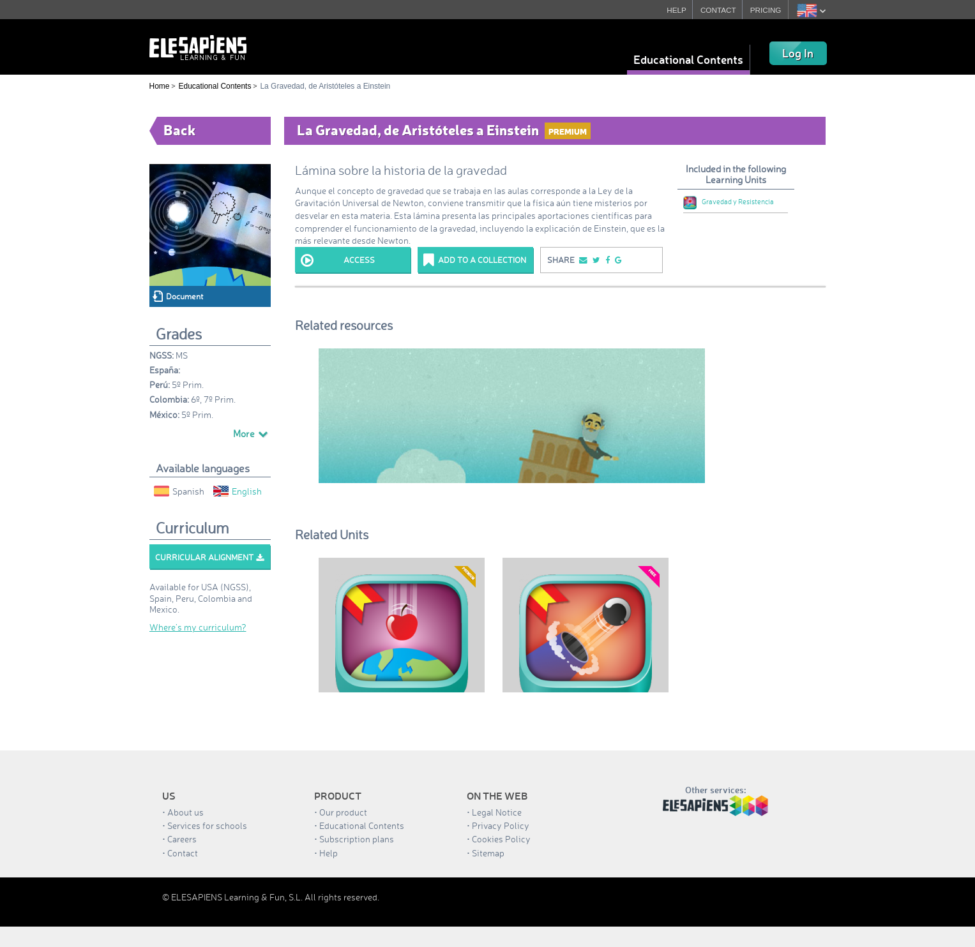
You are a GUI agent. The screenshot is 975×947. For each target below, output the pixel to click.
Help (328, 852)
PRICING (766, 10)
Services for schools (207, 825)
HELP (674, 10)
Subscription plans (356, 838)
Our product (343, 812)
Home (159, 86)
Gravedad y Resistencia (728, 201)
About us (185, 812)
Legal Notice (497, 812)
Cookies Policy (501, 838)
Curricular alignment (209, 557)
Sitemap (488, 852)
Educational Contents (688, 59)
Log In (797, 53)
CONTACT (717, 10)
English (237, 491)
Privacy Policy (500, 825)
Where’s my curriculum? (197, 627)
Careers (182, 838)
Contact (182, 852)
